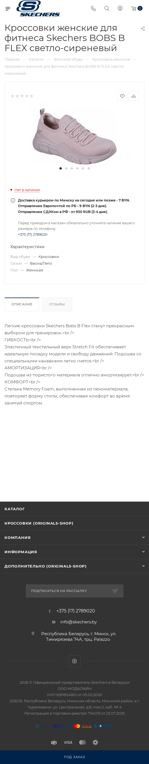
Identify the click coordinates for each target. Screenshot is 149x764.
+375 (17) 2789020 (32, 234)
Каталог (14, 509)
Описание (22, 304)
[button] (60, 168)
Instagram (74, 661)
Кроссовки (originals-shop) (39, 523)
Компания (17, 537)
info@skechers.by (78, 622)
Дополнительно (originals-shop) (45, 566)
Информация (20, 552)
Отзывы (57, 304)
